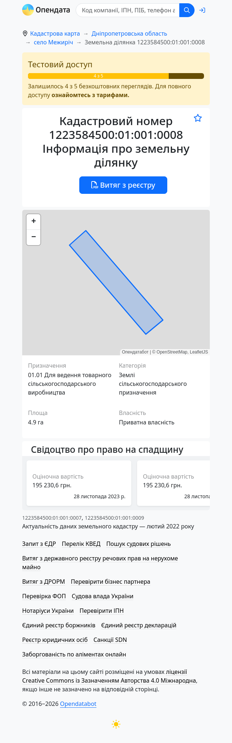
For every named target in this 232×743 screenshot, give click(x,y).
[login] (202, 10)
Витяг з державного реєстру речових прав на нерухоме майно (100, 562)
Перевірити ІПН (102, 611)
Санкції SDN (110, 640)
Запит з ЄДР (39, 544)
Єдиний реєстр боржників (58, 625)
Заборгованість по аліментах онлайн (74, 654)
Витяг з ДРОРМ (43, 582)
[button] (33, 222)
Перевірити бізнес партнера (110, 582)
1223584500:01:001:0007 (51, 517)
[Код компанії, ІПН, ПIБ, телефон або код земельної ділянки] (128, 10)
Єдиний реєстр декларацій (138, 625)
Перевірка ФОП (44, 596)
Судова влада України (102, 596)
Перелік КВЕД (81, 544)
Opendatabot (78, 704)
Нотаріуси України (48, 611)
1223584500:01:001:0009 (114, 517)
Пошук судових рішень (138, 544)
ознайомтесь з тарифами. (90, 95)
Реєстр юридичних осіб (55, 640)
